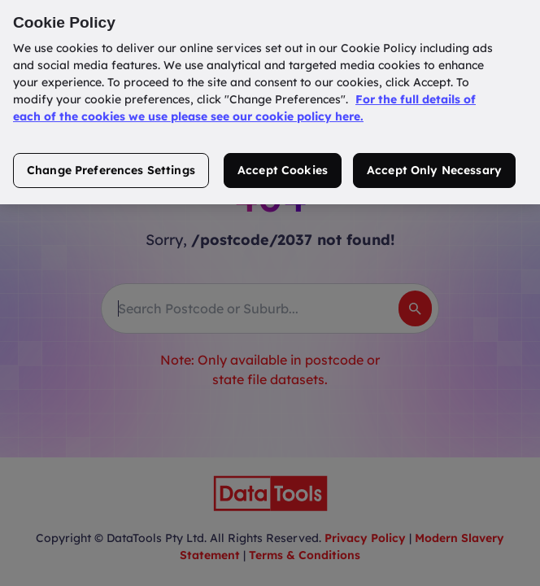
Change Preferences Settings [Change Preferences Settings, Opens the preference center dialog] (111, 160)
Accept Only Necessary (434, 160)
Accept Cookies (282, 160)
